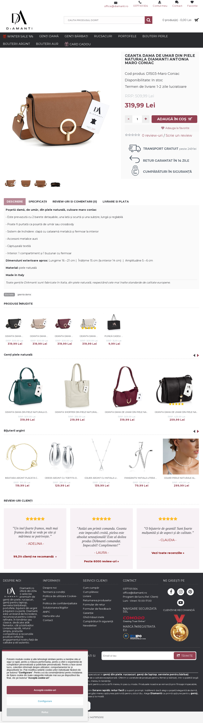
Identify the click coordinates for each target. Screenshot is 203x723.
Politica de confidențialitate (60, 603)
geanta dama (24, 294)
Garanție (88, 612)
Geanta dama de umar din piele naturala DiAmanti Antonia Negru (15, 336)
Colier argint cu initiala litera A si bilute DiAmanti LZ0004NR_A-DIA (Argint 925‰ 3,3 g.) (102, 478)
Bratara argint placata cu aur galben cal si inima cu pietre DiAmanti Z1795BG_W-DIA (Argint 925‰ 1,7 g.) (22, 478)
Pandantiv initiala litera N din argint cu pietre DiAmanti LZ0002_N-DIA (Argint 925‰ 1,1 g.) (141, 478)
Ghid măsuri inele (93, 617)
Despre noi (50, 587)
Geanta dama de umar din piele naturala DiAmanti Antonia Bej (89, 336)
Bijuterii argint (14, 430)
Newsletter (90, 625)
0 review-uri (152, 135)
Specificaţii (37, 201)
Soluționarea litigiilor (55, 607)
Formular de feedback (97, 608)
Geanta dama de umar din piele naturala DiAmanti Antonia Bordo (65, 336)
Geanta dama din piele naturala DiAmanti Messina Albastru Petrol (27, 412)
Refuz (44, 712)
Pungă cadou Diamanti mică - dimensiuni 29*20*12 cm (114, 336)
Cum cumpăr (91, 587)
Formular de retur (94, 604)
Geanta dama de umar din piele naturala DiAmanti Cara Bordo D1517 (127, 412)
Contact (48, 620)
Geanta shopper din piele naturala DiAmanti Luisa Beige (77, 412)
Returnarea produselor (97, 600)
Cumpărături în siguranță (98, 621)
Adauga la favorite (178, 128)
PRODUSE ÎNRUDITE (18, 303)
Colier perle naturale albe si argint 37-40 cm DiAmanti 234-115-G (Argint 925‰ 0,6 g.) (181, 478)
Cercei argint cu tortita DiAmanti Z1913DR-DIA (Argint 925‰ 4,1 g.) (62, 478)
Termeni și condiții (54, 591)
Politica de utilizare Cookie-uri (60, 598)
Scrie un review (179, 135)
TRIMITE (185, 656)
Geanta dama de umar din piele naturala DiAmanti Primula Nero (177, 412)
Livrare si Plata (116, 201)
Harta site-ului (51, 615)
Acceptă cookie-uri (45, 690)
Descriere (15, 201)
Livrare (87, 596)
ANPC (46, 611)
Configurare (45, 701)
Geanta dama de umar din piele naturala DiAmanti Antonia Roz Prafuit (40, 336)
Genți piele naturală (18, 354)
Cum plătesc (91, 591)
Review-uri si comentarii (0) (75, 201)
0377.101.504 (130, 588)
